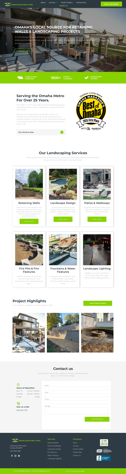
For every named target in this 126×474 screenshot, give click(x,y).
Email (46, 392)
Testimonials (77, 452)
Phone (47, 399)
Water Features (53, 455)
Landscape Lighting (54, 458)
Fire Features (52, 452)
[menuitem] (43, 2)
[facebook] (11, 456)
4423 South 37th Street (18, 446)
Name (47, 385)
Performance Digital (78, 471)
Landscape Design (54, 449)
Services (76, 446)
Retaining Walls (53, 443)
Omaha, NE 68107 (16, 448)
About (75, 443)
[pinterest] (18, 456)
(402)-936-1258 (21, 410)
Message (47, 406)
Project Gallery (78, 449)
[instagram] (15, 456)
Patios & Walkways (54, 446)
